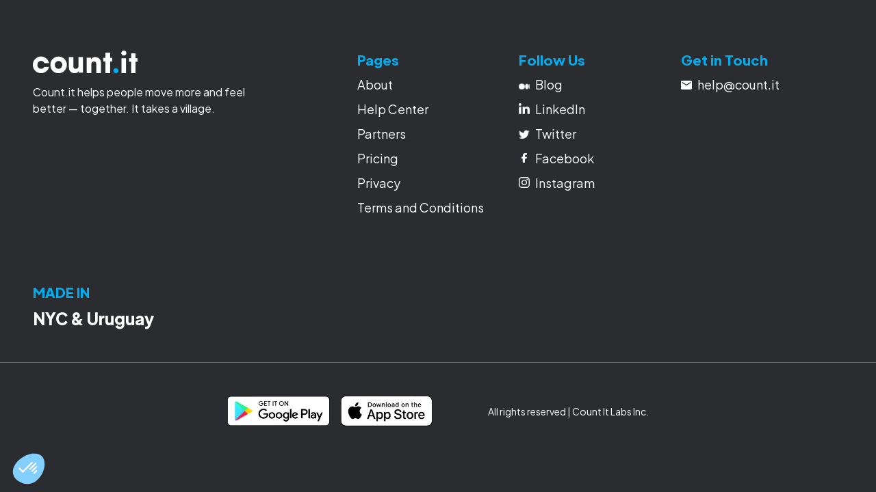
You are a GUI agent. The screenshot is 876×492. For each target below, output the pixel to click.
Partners (381, 133)
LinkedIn (552, 109)
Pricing (377, 158)
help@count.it (730, 84)
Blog (541, 84)
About (375, 84)
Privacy (378, 183)
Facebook (557, 158)
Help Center (392, 109)
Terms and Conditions (420, 207)
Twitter (547, 133)
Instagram (557, 183)
